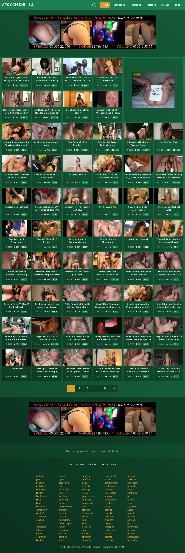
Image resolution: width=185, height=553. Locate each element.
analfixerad (110, 486)
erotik (107, 479)
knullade (40, 540)
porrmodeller (111, 476)
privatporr (86, 537)
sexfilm (62, 533)
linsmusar (63, 530)
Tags (177, 5)
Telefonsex (136, 5)
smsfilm (109, 503)
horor (130, 489)
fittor (61, 486)
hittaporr (109, 489)
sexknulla (132, 476)
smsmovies (110, 499)
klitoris (108, 533)
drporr (39, 533)
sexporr (108, 506)
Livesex (104, 464)
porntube (131, 530)
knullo (130, 510)
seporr (85, 530)
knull (38, 499)
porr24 (85, 482)
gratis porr (64, 482)
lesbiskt (131, 499)
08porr (85, 506)
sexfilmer (132, 479)
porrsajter (132, 516)
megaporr (109, 526)
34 (105, 388)
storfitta (63, 496)
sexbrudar (64, 513)
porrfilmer (87, 476)
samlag (85, 533)
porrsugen (132, 482)
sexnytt (62, 503)
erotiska (86, 510)
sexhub (131, 513)
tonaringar (41, 526)
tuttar (38, 523)
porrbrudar (132, 493)
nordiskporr (41, 489)
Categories (119, 5)
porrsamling (64, 520)
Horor (113, 464)
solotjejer (63, 499)
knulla (62, 540)
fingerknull (132, 506)
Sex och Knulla (18, 5)
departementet (66, 506)
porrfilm (86, 479)
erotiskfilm (41, 510)
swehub (40, 520)
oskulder (109, 516)
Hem (71, 464)
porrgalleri (132, 486)
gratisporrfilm (88, 496)
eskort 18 (86, 526)
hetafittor (40, 506)
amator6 (40, 513)
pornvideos (132, 526)
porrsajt (131, 520)
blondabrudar (111, 482)
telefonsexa (110, 493)
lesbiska (86, 486)
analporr (63, 510)
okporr (108, 523)
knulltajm (86, 489)
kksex (85, 493)
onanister (109, 520)
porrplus (109, 540)
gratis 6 (40, 476)
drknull (62, 476)
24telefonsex (42, 516)
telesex (40, 530)
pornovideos (133, 537)
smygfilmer (87, 503)
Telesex (152, 5)
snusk (85, 516)
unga (61, 493)
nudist (62, 526)
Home (105, 5)
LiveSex (165, 5)
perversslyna (65, 523)
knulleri (39, 493)
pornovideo (132, 540)
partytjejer (41, 486)
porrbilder (132, 533)
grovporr (63, 537)
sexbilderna (64, 489)
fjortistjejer (110, 530)
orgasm (62, 516)
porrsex (108, 537)
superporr (109, 496)
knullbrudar (41, 496)
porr (38, 479)
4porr (61, 479)
